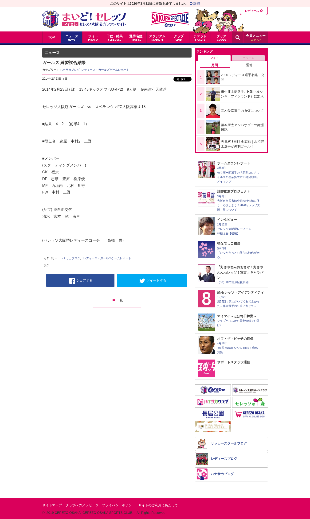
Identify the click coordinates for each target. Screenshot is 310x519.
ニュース (248, 58)
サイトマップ (52, 505)
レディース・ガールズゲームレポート (105, 69)
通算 (249, 65)
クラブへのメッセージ (82, 505)
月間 (214, 65)
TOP (51, 37)
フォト (214, 58)
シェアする (81, 281)
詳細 (195, 3)
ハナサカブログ (70, 69)
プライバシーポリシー (118, 505)
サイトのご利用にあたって (158, 505)
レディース (252, 10)
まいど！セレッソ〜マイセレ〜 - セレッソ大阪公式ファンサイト (84, 19)
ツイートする (152, 281)
